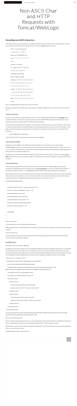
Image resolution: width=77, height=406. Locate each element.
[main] (38, 19)
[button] (2, 2)
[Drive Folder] (38, 370)
